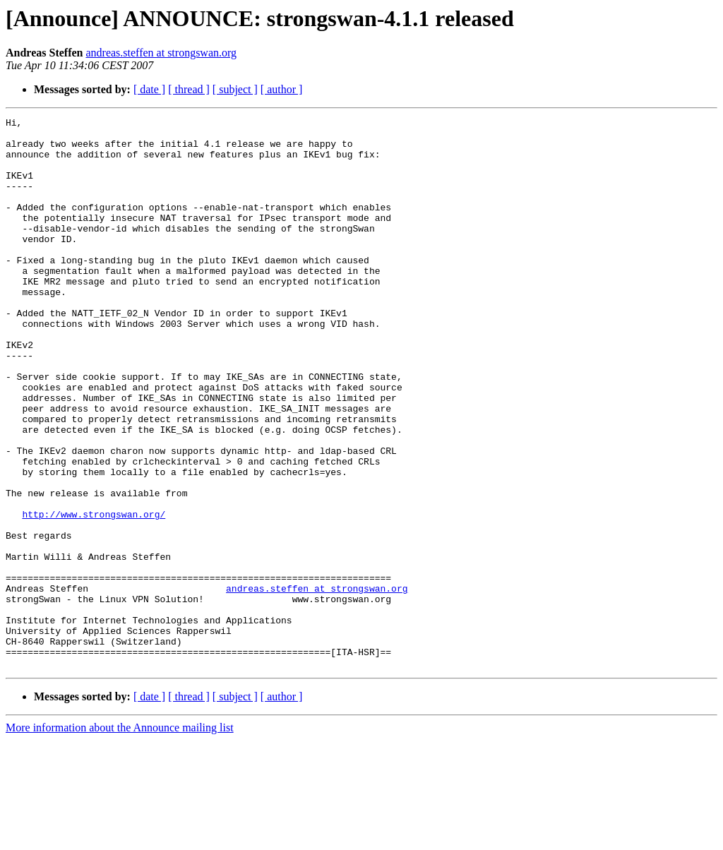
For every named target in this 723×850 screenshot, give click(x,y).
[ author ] (282, 89)
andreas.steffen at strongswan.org (161, 53)
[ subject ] (235, 89)
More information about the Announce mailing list (120, 838)
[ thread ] (189, 89)
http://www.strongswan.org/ (93, 594)
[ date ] (149, 89)
